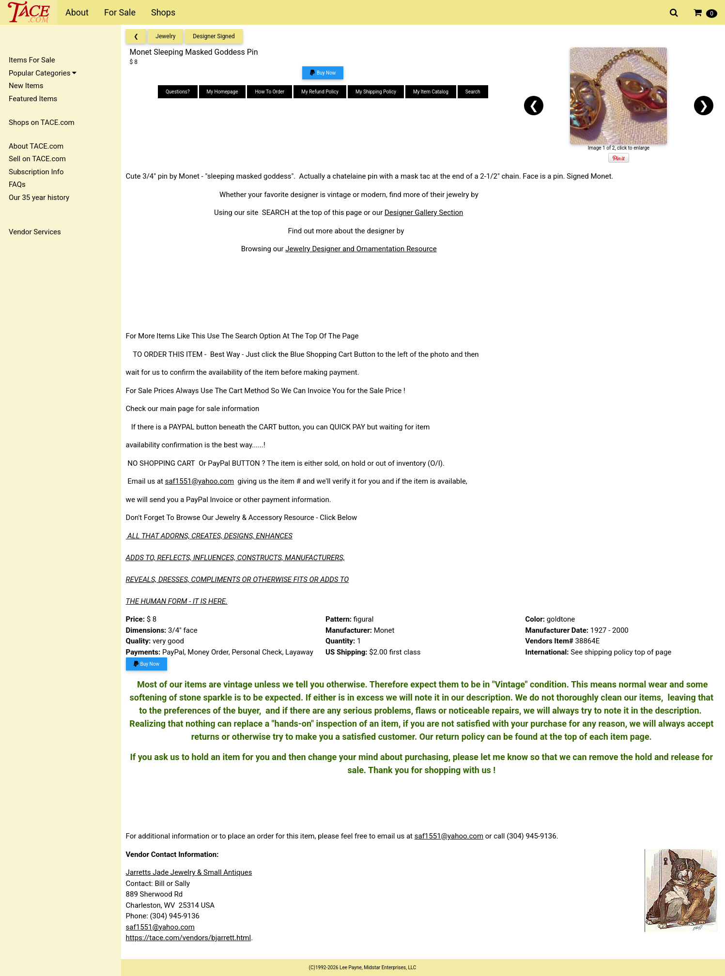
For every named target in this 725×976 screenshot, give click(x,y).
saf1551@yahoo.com (202, 481)
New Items (26, 85)
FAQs (17, 184)
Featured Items (33, 98)
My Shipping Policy (377, 91)
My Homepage (224, 91)
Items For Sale (32, 60)
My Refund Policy (321, 91)
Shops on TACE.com (42, 122)
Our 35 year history (39, 197)
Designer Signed (217, 36)
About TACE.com (36, 146)
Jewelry (169, 36)
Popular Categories (43, 73)
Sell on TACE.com (37, 158)
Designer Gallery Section (426, 212)
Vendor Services (35, 232)
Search (474, 91)
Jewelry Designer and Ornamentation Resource (364, 248)
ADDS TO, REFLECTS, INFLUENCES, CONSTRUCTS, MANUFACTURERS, (238, 557)
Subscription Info (36, 172)
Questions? (180, 91)
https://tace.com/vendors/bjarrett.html (191, 937)
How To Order (272, 91)
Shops (163, 12)
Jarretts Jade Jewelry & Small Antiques (192, 872)
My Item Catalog (432, 91)
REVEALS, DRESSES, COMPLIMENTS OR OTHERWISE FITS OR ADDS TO (240, 579)
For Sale (120, 12)
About (77, 12)
